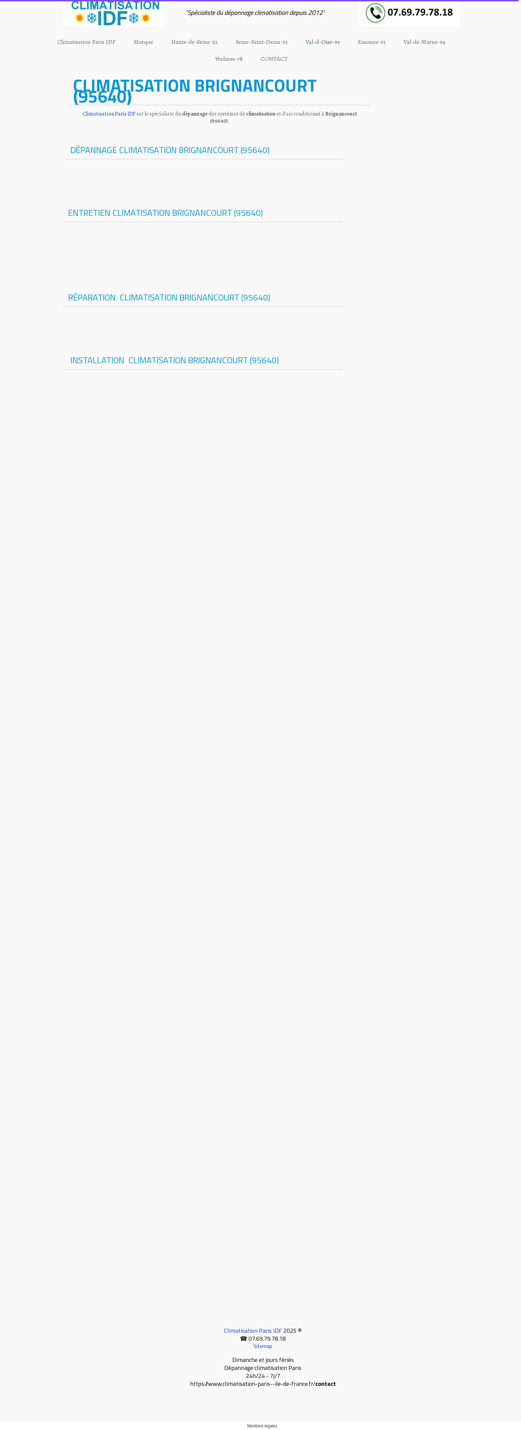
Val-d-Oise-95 (323, 42)
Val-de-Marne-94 (424, 42)
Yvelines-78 (229, 59)
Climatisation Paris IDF (86, 42)
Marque (143, 42)
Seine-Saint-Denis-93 (262, 42)
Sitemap (263, 1346)
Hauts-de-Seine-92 (194, 42)
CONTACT (273, 59)
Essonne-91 (371, 42)
